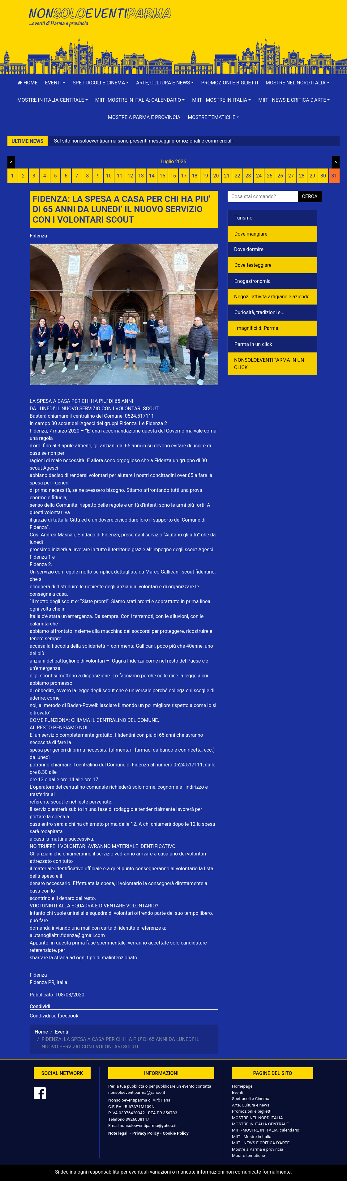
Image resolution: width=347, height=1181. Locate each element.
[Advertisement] (247, 25)
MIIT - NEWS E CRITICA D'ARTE (260, 1142)
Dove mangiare (251, 234)
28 (302, 176)
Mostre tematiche (248, 1155)
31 (334, 176)
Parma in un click (253, 344)
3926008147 (137, 1119)
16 (173, 176)
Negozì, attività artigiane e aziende (272, 297)
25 (269, 176)
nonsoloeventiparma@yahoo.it (136, 1092)
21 (226, 176)
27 (291, 176)
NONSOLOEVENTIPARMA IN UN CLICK (269, 363)
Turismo (243, 218)
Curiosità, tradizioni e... (259, 312)
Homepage (242, 1086)
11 (119, 176)
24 (259, 176)
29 (312, 176)
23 (248, 176)
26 (280, 176)
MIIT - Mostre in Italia (251, 1136)
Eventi (237, 1092)
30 (323, 176)
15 (162, 176)
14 (152, 176)
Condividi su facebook (54, 1016)
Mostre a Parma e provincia (144, 117)
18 (194, 176)
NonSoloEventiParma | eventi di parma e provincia (99, 18)
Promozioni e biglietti (229, 83)
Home (27, 83)
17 (184, 176)
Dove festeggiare (253, 265)
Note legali (118, 1133)
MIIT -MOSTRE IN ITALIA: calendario (265, 1130)
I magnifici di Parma (256, 328)
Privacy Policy (145, 1133)
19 (205, 176)
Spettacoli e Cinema (250, 1098)
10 (109, 176)
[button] (55, 83)
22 (237, 176)
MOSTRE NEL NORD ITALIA (257, 1117)
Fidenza (38, 236)
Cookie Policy (175, 1133)
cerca (309, 196)
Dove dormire (248, 249)
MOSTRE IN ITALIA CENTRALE (260, 1123)
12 (130, 176)
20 (216, 176)
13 (141, 176)
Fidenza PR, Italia (48, 982)
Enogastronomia (252, 281)
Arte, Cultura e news (250, 1104)
